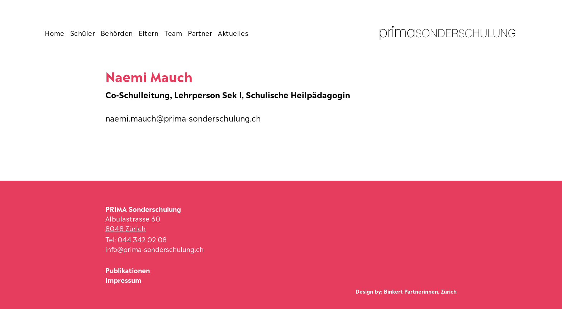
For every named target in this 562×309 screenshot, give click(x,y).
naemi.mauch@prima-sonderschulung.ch (183, 117)
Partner (200, 32)
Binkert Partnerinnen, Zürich (420, 291)
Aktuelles (233, 32)
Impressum (123, 279)
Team (173, 32)
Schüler (82, 32)
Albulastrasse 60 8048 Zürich (132, 223)
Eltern (149, 32)
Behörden (117, 32)
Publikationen (127, 270)
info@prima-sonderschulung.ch (154, 248)
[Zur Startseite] (447, 33)
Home (55, 32)
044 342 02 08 (142, 239)
